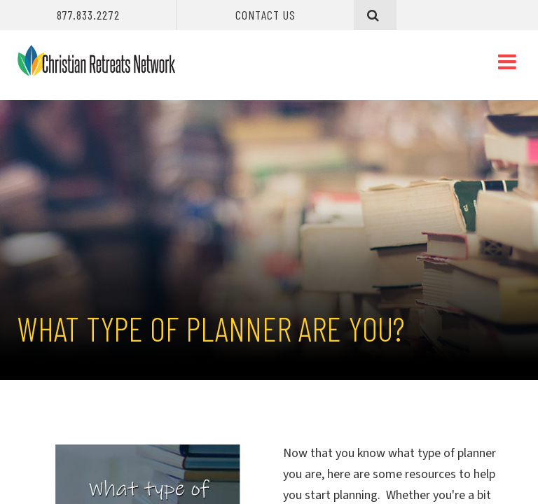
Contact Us (265, 14)
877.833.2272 (88, 14)
